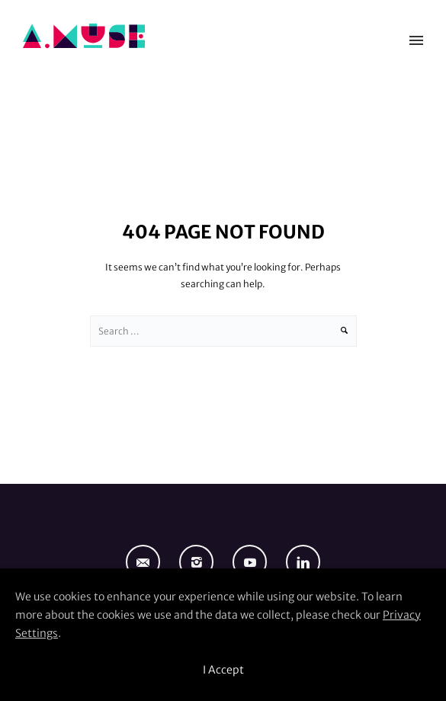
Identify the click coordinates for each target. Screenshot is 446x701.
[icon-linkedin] (303, 562)
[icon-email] (147, 562)
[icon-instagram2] (200, 562)
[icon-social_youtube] (253, 562)
